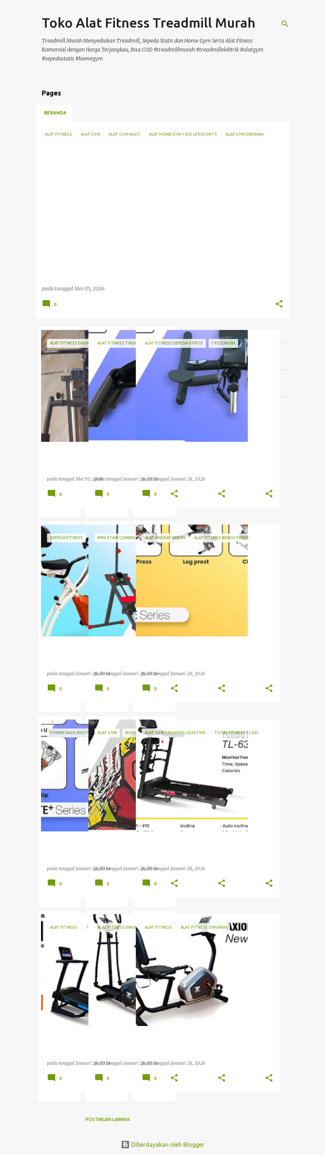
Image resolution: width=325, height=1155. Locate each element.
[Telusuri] (285, 24)
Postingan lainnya (107, 1119)
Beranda (55, 112)
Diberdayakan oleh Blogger (162, 1144)
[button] (279, 304)
